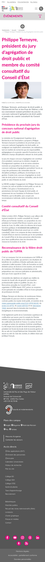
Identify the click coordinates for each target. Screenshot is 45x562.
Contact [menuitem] (8, 523)
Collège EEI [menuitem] (9, 476)
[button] (38, 16)
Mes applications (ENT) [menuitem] (15, 451)
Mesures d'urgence (13, 436)
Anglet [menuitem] (8, 425)
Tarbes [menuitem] (14, 429)
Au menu (33, 2)
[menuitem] (7, 538)
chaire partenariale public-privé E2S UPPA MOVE (20, 303)
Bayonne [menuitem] (16, 425)
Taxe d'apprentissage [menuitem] (13, 490)
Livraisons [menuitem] (9, 512)
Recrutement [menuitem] (10, 494)
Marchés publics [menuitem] (11, 505)
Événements (5, 30)
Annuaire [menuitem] (9, 458)
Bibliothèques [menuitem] (10, 502)
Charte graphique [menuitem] (12, 516)
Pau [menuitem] (7, 429)
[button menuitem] (41, 9)
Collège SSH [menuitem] (10, 480)
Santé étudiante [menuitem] (11, 487)
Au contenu (11, 2)
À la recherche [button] (23, 2)
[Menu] (36, 9)
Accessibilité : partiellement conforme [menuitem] (22, 555)
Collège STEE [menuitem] (10, 483)
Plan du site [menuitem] (9, 469)
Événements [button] (13, 16)
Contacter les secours (14, 440)
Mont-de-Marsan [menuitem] (29, 425)
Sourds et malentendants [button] (19, 410)
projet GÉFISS (22, 306)
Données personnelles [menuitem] (22, 559)
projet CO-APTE (8, 306)
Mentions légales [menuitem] (22, 551)
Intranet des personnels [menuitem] (15, 455)
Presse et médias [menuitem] (12, 519)
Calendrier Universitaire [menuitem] (14, 462)
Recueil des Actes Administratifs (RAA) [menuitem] (20, 509)
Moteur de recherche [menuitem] (13, 465)
